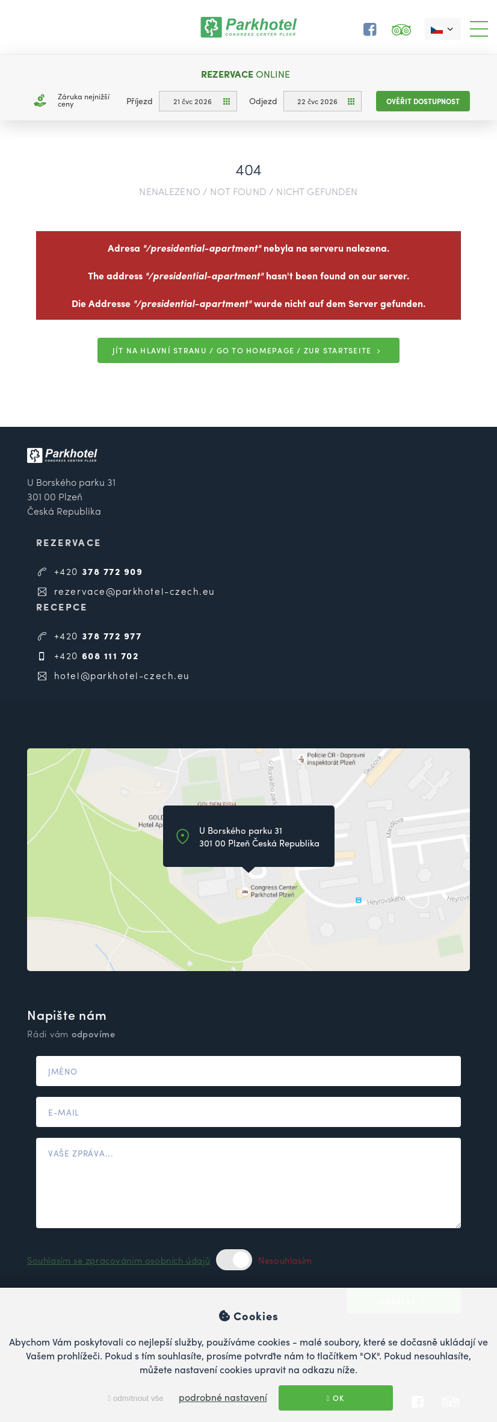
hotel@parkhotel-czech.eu (113, 675)
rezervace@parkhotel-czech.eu (125, 591)
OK (336, 1398)
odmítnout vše (135, 1398)
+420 (89, 571)
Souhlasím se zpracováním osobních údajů (118, 1259)
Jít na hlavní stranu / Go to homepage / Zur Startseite (249, 350)
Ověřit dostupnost (423, 101)
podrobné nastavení (223, 1397)
